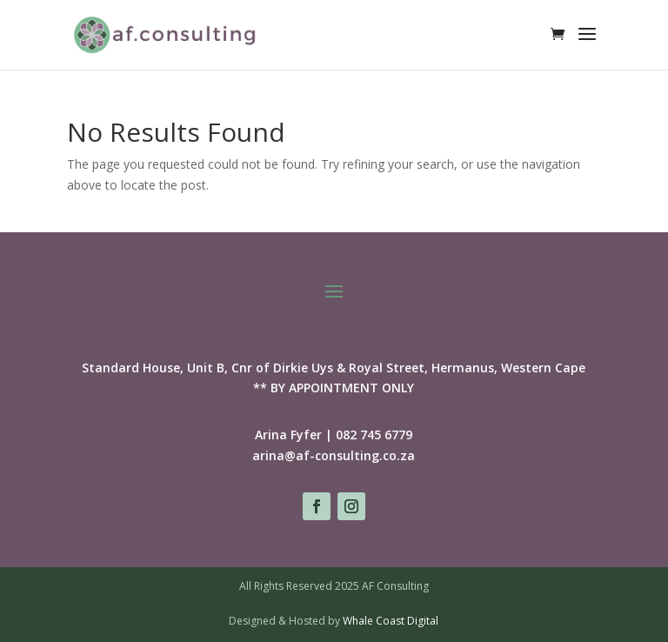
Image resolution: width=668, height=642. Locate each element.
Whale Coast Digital (390, 620)
